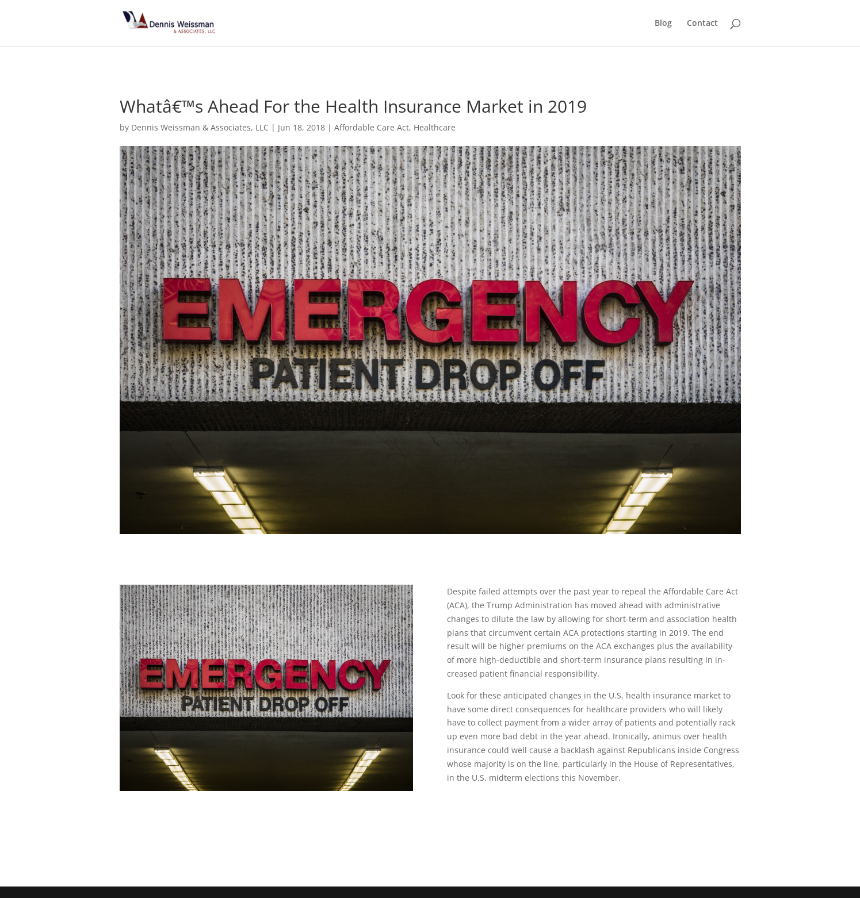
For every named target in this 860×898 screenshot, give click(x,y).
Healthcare (435, 127)
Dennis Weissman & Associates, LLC (200, 127)
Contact (702, 23)
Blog (663, 23)
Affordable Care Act (371, 127)
